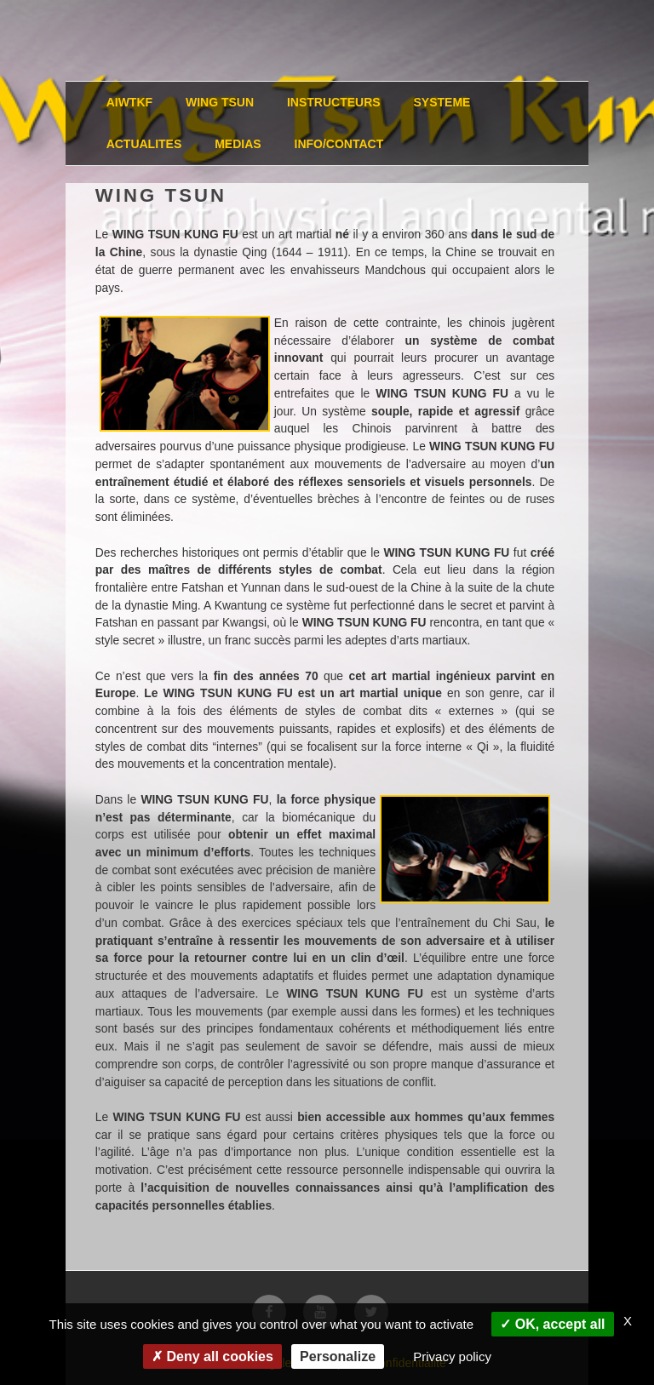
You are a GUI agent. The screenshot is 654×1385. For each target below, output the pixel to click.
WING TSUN (220, 102)
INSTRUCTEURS (334, 102)
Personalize (338, 1356)
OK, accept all (552, 1324)
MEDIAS (238, 144)
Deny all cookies (212, 1356)
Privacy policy (452, 1356)
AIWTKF (129, 102)
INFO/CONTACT (339, 144)
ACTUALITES (144, 144)
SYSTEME (442, 102)
